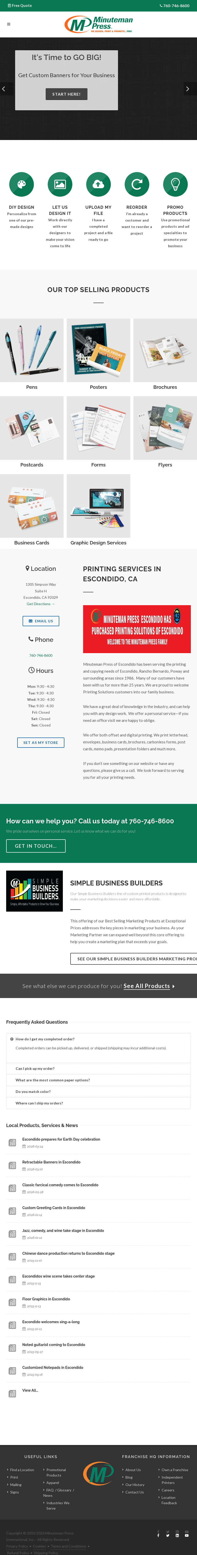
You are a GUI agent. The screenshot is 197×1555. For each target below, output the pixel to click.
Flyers (165, 464)
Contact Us (134, 1492)
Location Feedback (169, 1500)
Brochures (165, 387)
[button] (6, 88)
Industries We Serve (58, 1505)
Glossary (64, 1490)
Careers (168, 1490)
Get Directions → (41, 604)
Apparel (52, 1482)
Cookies (39, 1546)
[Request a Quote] (60, 184)
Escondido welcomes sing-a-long (51, 1322)
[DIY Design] (21, 184)
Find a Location (22, 1470)
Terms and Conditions (68, 1546)
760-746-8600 (176, 5)
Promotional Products (56, 1472)
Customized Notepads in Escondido (52, 1367)
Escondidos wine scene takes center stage (58, 1276)
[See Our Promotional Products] (175, 184)
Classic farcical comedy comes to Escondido (60, 1185)
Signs (14, 1492)
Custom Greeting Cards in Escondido (53, 1208)
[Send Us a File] (98, 184)
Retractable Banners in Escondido (51, 1162)
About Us (133, 1470)
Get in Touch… (36, 846)
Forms (98, 464)
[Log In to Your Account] (137, 184)
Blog (129, 1477)
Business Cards (31, 542)
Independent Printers (172, 1480)
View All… (30, 1390)
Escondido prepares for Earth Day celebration (61, 1139)
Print (14, 1477)
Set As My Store (40, 742)
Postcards (32, 464)
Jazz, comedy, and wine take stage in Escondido (63, 1231)
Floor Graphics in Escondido (46, 1299)
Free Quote (22, 5)
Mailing (16, 1484)
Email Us (41, 621)
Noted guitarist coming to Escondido (53, 1345)
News (48, 1495)
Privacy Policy (17, 1546)
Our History (134, 1484)
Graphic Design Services (98, 542)
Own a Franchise (175, 1470)
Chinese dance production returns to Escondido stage (68, 1253)
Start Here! (67, 94)
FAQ (50, 1490)
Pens (31, 387)
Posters (98, 387)
